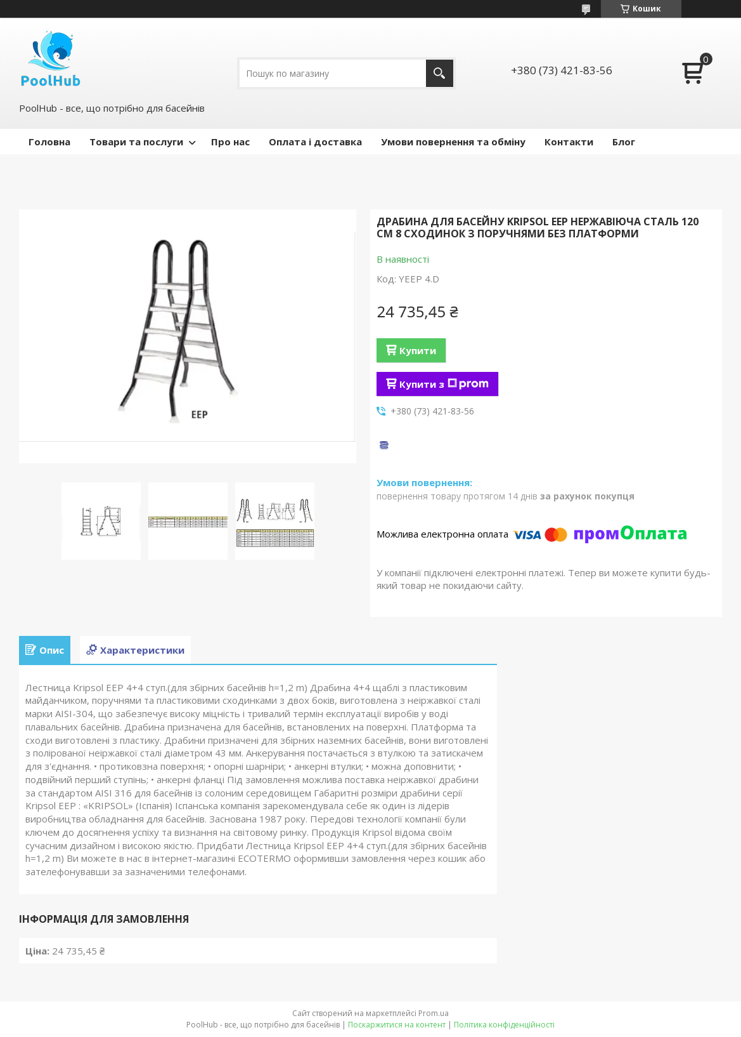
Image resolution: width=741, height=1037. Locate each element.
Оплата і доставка (315, 141)
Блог (623, 141)
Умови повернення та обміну (453, 141)
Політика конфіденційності (504, 1024)
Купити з (444, 384)
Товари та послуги (136, 141)
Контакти (568, 141)
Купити (417, 350)
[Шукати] (439, 73)
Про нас (230, 141)
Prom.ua (433, 1013)
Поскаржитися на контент (397, 1024)
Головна (49, 141)
